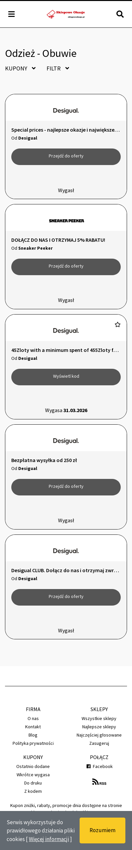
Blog (33, 735)
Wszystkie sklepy (99, 718)
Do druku (33, 783)
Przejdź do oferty (66, 156)
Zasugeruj (99, 743)
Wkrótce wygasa (33, 775)
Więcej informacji (49, 839)
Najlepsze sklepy (99, 727)
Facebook (99, 766)
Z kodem (33, 791)
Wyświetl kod (66, 376)
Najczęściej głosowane (99, 735)
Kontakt (33, 727)
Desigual (27, 138)
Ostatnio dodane (33, 766)
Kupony (20, 68)
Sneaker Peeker (35, 248)
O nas (33, 718)
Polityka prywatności (33, 743)
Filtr (57, 68)
